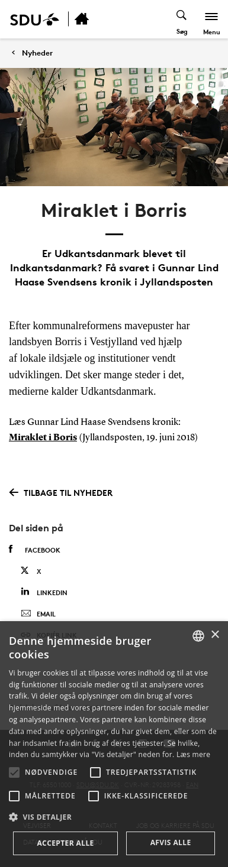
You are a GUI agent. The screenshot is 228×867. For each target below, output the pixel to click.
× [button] (214, 635)
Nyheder (37, 53)
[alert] (114, 744)
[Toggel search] (182, 19)
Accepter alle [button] (65, 843)
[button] (14, 772)
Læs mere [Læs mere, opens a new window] (193, 754)
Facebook (34, 549)
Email (38, 614)
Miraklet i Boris (43, 438)
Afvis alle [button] (170, 842)
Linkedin (44, 592)
